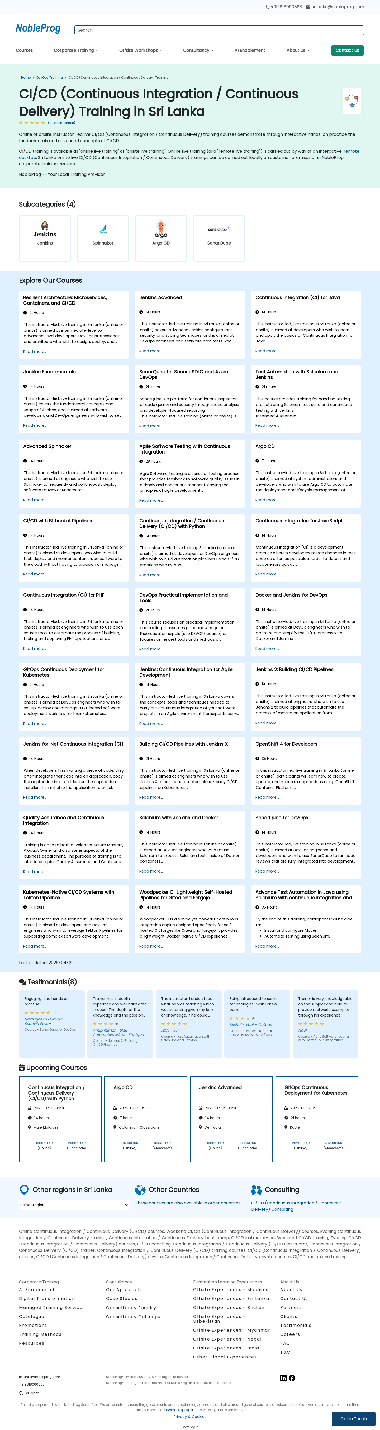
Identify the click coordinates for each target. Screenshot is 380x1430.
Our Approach (123, 1290)
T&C (285, 1352)
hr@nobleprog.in (179, 1409)
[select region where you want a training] (74, 1205)
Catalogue (31, 1316)
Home (26, 77)
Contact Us (347, 50)
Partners (291, 1307)
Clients (288, 1316)
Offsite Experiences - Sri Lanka (231, 1299)
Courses (24, 50)
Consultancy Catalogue (135, 1317)
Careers (290, 1334)
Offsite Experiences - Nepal (227, 1339)
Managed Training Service (51, 1307)
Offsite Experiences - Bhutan (229, 1307)
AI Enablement (250, 50)
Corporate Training (74, 50)
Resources (31, 1343)
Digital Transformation (47, 1299)
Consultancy (196, 50)
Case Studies (121, 1299)
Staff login (190, 1427)
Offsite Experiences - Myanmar (231, 1330)
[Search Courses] (219, 30)
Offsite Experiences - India (226, 1348)
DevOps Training (49, 77)
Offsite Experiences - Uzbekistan (219, 1318)
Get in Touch (353, 1419)
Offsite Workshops (139, 50)
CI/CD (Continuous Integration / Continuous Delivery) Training (119, 77)
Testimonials (295, 1325)
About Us (296, 50)
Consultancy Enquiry (131, 1308)
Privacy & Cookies (190, 1416)
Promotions (33, 1325)
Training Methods (40, 1334)
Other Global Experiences (225, 1357)
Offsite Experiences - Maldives (231, 1290)
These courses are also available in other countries (187, 1203)
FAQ (285, 1343)
